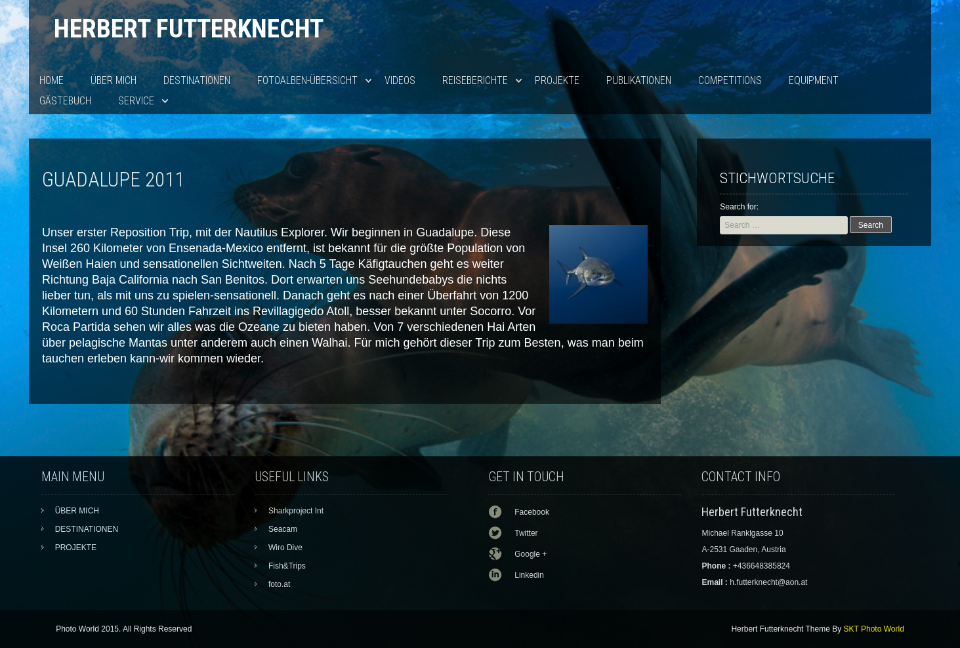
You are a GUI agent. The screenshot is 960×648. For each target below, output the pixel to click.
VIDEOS (400, 80)
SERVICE (136, 101)
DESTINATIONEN (196, 80)
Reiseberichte (475, 80)
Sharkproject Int (295, 510)
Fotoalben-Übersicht (307, 80)
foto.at (279, 584)
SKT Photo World (874, 629)
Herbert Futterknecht (188, 28)
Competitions (730, 80)
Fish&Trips (287, 566)
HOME (51, 80)
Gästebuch (65, 101)
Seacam (282, 529)
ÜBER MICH (113, 80)
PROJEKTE (557, 80)
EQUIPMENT (814, 80)
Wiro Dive (285, 547)
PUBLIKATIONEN (638, 80)
